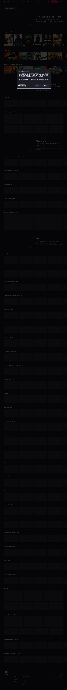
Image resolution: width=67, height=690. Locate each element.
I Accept (45, 85)
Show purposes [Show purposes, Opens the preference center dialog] (22, 85)
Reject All (38, 85)
